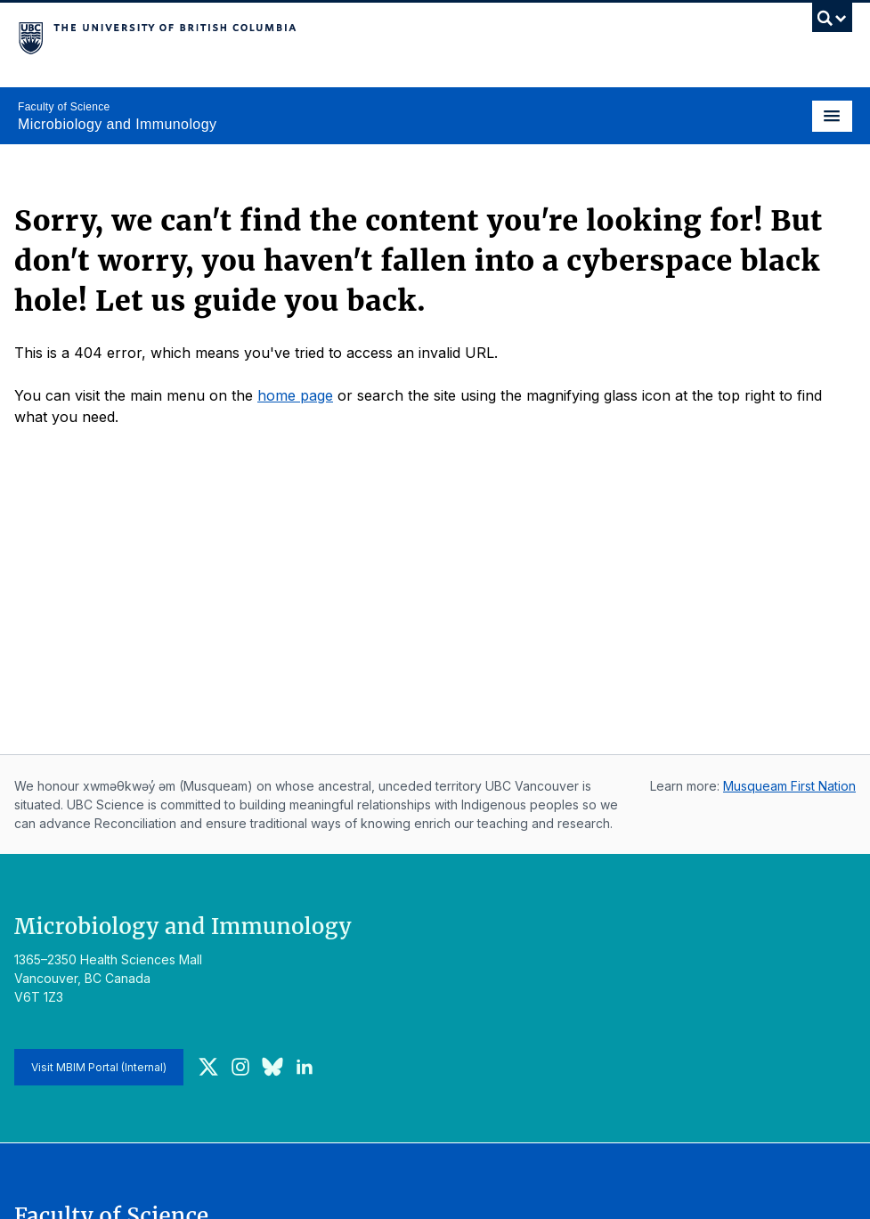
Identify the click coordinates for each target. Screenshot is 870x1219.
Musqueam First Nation (789, 785)
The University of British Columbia (310, 36)
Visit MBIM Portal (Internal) (99, 1067)
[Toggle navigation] (832, 116)
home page (295, 395)
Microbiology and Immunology (117, 124)
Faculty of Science (64, 107)
